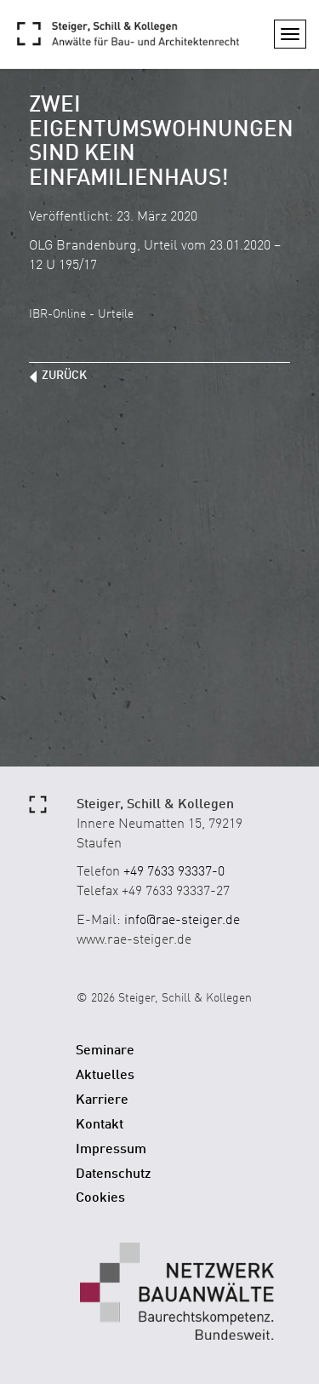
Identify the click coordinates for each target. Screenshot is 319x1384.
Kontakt (99, 1125)
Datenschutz (113, 1174)
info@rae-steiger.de (182, 920)
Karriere (102, 1100)
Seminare (105, 1051)
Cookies (100, 1198)
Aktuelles (105, 1076)
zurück (64, 376)
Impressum (111, 1150)
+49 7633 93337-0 (174, 872)
